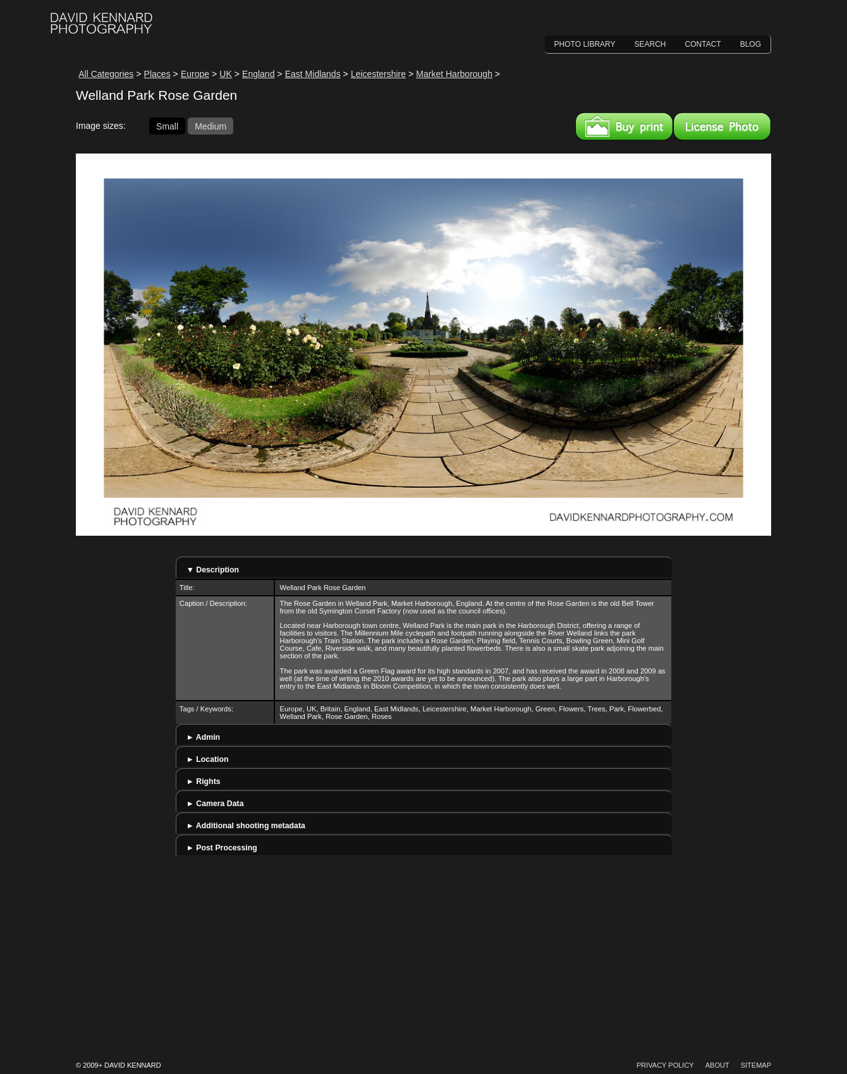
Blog (750, 44)
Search (650, 44)
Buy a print (624, 126)
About (717, 1065)
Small (167, 126)
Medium (210, 126)
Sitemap (756, 1065)
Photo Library (585, 44)
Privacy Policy (665, 1065)
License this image (722, 126)
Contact (703, 44)
